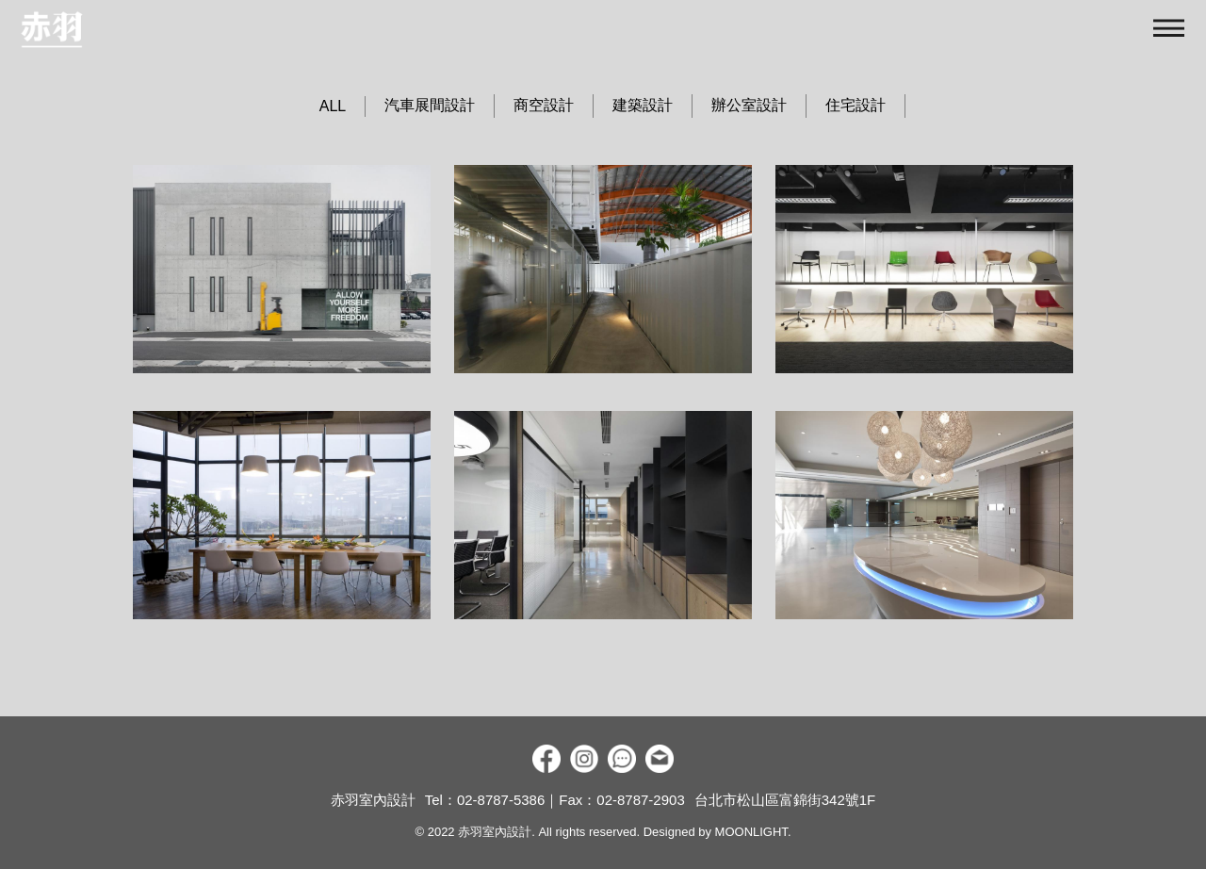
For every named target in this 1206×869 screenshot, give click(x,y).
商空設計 (543, 105)
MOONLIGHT (751, 832)
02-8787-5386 (501, 800)
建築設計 (642, 105)
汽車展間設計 (429, 105)
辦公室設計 (749, 105)
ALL (332, 106)
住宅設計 (855, 105)
